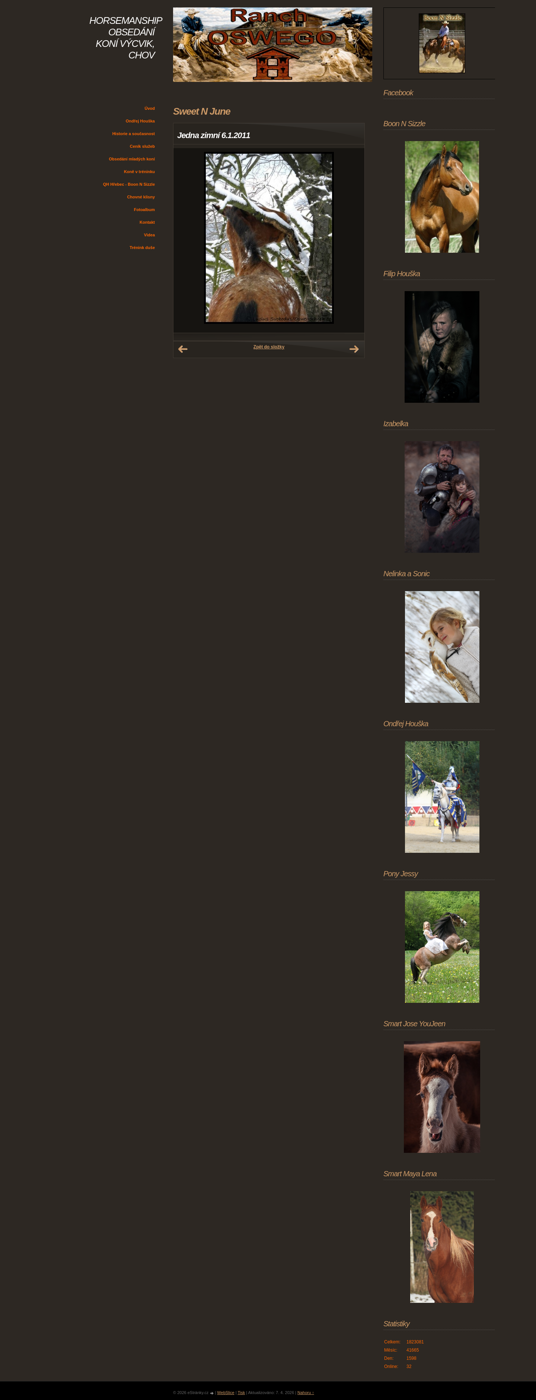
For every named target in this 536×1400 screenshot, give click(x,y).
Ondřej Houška (140, 121)
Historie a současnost (133, 133)
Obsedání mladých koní (132, 159)
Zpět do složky (268, 347)
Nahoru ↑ (305, 1392)
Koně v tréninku (139, 171)
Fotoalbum (144, 209)
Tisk (241, 1392)
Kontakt (147, 222)
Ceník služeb (142, 146)
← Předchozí (182, 349)
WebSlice (225, 1392)
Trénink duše (142, 247)
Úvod (150, 108)
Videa (149, 235)
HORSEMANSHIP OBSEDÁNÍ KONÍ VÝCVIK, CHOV (125, 38)
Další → (354, 349)
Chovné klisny (141, 197)
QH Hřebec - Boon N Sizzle (129, 184)
